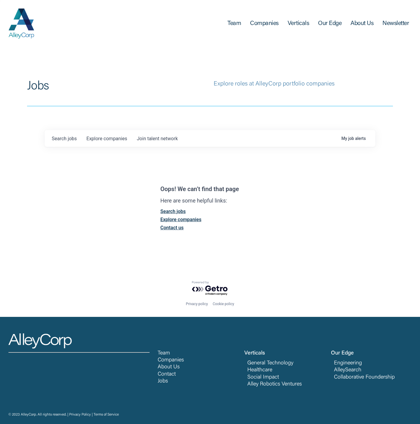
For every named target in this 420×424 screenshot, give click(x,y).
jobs (64, 138)
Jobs (163, 381)
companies (106, 138)
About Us (169, 367)
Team (164, 353)
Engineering (348, 363)
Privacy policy (197, 304)
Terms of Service (106, 414)
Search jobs (173, 211)
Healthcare (259, 370)
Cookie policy (223, 304)
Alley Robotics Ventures (274, 384)
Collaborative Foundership (364, 377)
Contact (167, 374)
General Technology (270, 363)
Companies (171, 360)
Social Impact (263, 377)
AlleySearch (347, 370)
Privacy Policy (80, 414)
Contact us (172, 228)
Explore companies (180, 219)
